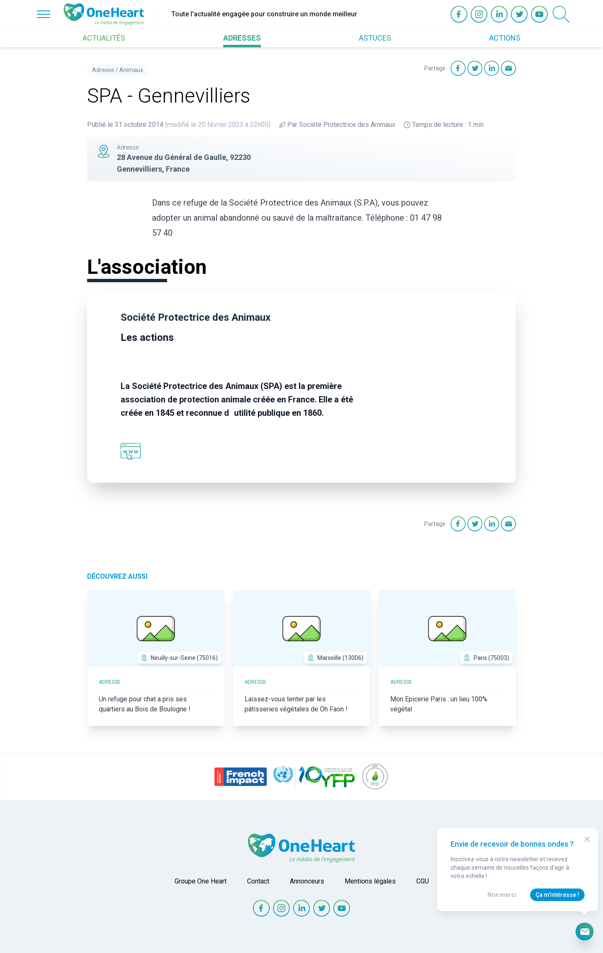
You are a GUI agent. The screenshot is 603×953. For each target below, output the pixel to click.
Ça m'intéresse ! (557, 894)
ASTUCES (375, 37)
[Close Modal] (587, 839)
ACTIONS (505, 37)
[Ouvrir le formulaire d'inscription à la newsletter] (585, 932)
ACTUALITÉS (103, 37)
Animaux (131, 70)
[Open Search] (561, 14)
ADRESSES (242, 37)
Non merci (501, 894)
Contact (258, 881)
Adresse (103, 70)
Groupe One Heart (201, 881)
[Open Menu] (44, 14)
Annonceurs (307, 881)
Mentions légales (370, 881)
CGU (422, 881)
